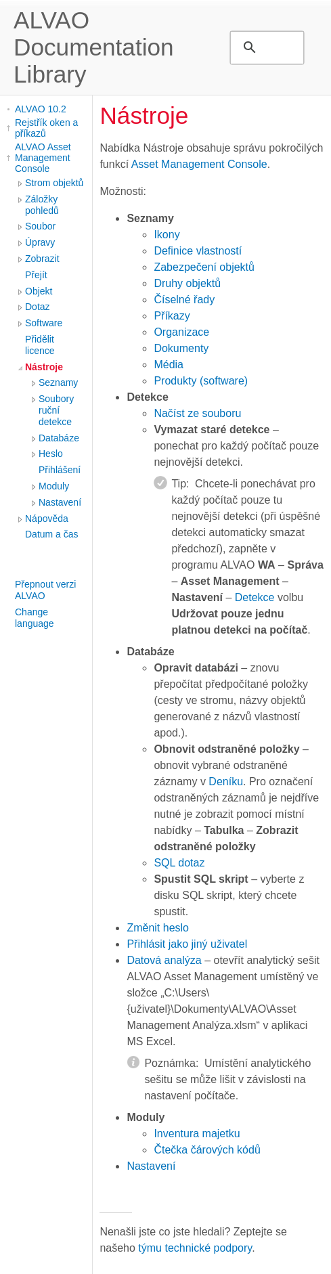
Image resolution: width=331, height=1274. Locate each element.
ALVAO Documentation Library (94, 47)
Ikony (166, 234)
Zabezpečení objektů (204, 267)
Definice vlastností (198, 251)
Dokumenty (181, 348)
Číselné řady (184, 299)
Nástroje (44, 366)
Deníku (225, 781)
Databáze (59, 438)
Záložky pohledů (42, 205)
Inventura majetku (197, 1133)
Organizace (181, 332)
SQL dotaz (179, 863)
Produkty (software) (201, 381)
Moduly (54, 486)
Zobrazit (42, 258)
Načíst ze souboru (197, 413)
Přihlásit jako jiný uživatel (187, 944)
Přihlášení (60, 469)
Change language (34, 618)
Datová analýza (164, 960)
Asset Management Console (199, 164)
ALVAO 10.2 (40, 109)
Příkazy (172, 316)
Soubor (40, 226)
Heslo (51, 453)
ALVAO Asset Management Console (43, 157)
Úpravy (40, 242)
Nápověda (46, 518)
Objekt (38, 291)
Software (43, 322)
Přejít (36, 274)
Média (168, 364)
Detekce (255, 597)
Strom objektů (54, 182)
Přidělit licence (40, 345)
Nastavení (60, 502)
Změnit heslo (158, 927)
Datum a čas (52, 534)
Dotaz (37, 306)
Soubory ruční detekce (56, 410)
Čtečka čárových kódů (207, 1150)
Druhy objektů (187, 283)
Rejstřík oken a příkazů (46, 128)
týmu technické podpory (195, 1248)
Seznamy (58, 382)
